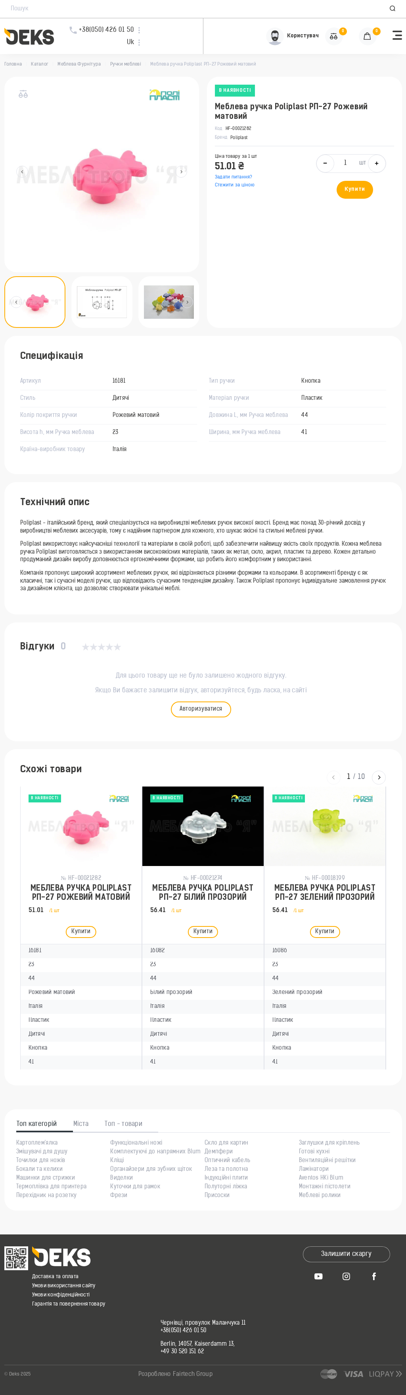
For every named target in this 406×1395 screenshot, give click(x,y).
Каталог (39, 64)
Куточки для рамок (135, 1187)
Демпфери (219, 1152)
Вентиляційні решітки (327, 1161)
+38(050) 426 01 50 (184, 1331)
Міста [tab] (81, 1124)
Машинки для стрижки (45, 1178)
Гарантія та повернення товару (68, 1304)
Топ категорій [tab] (37, 1124)
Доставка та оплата (55, 1276)
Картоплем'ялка (37, 1143)
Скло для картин (226, 1143)
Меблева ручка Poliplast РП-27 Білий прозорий (202, 893)
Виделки (121, 1178)
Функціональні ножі (136, 1143)
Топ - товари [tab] (123, 1124)
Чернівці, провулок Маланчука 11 (203, 1323)
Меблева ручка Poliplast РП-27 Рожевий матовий (81, 893)
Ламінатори (314, 1169)
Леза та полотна (226, 1169)
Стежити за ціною (235, 185)
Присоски (217, 1196)
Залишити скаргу (346, 1254)
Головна (13, 64)
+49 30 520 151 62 (182, 1352)
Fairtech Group (193, 1375)
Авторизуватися (201, 709)
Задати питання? (234, 177)
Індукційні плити (226, 1178)
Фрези (118, 1196)
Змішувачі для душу (42, 1152)
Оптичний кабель (227, 1161)
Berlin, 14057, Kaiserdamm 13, (198, 1344)
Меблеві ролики (320, 1196)
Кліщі (117, 1161)
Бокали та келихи (39, 1169)
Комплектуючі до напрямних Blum (155, 1152)
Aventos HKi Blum (321, 1178)
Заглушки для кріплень (329, 1143)
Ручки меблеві (125, 64)
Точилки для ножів (40, 1161)
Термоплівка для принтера (51, 1187)
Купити (355, 189)
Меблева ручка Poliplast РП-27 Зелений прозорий (324, 893)
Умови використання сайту (64, 1285)
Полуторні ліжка (226, 1187)
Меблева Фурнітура (79, 64)
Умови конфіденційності (61, 1295)
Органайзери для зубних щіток (151, 1169)
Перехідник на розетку (46, 1196)
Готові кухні (314, 1152)
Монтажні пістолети (324, 1187)
